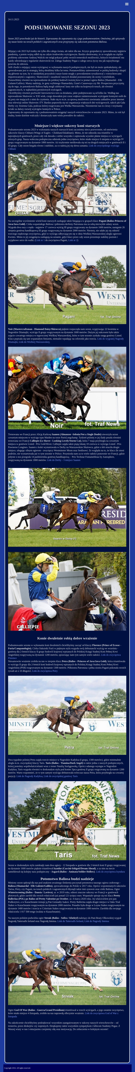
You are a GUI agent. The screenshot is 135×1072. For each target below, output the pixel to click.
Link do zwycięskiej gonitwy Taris (61, 776)
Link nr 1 (40, 240)
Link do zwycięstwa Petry (45, 671)
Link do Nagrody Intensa (96, 921)
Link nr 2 (73, 240)
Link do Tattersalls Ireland (70, 921)
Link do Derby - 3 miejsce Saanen (63, 460)
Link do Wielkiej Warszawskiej (34, 342)
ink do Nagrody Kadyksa (30, 776)
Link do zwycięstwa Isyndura (110, 871)
